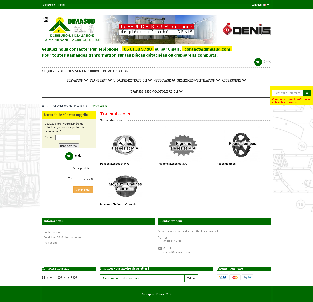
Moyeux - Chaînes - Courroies (119, 204)
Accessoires (232, 80)
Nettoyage (162, 80)
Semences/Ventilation (196, 80)
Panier (61, 4)
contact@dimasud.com (176, 252)
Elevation (75, 80)
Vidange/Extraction (130, 80)
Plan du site (51, 242)
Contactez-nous (53, 232)
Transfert (98, 80)
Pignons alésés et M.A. (172, 163)
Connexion (49, 4)
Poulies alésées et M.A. (114, 163)
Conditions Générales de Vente (62, 237)
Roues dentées (226, 163)
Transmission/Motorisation (154, 92)
